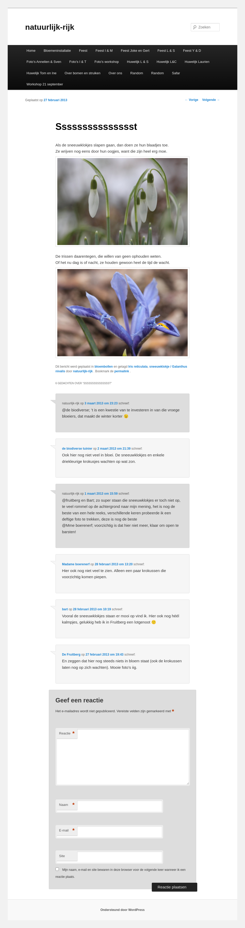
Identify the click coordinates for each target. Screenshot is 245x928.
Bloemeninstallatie (57, 51)
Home (31, 51)
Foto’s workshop (106, 62)
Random (136, 73)
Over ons (115, 73)
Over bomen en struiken (82, 73)
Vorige (191, 100)
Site (62, 856)
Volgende (211, 100)
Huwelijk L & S (137, 62)
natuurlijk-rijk (49, 27)
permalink (122, 371)
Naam (67, 805)
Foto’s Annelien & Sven (44, 62)
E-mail (67, 830)
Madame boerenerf (76, 564)
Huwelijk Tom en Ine (42, 73)
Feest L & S (166, 51)
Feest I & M (104, 51)
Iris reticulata (138, 366)
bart (65, 609)
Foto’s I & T (77, 62)
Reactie (67, 733)
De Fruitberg (71, 654)
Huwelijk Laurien (197, 62)
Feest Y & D (192, 51)
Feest (83, 51)
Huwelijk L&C (167, 62)
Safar (176, 73)
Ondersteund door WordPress (122, 910)
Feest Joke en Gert (135, 51)
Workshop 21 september (45, 84)
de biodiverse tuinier (77, 448)
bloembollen (103, 366)
